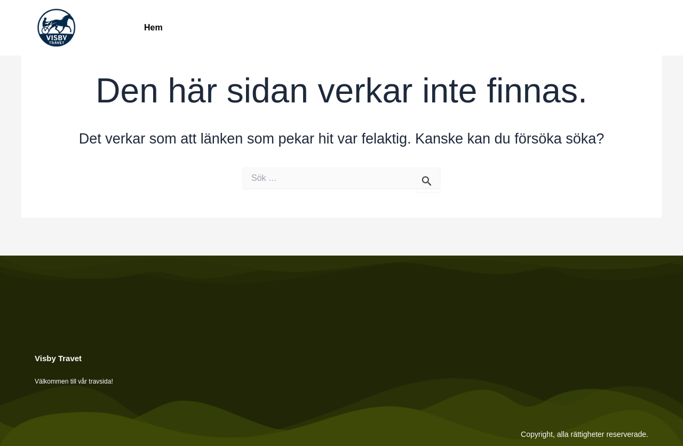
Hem (153, 27)
